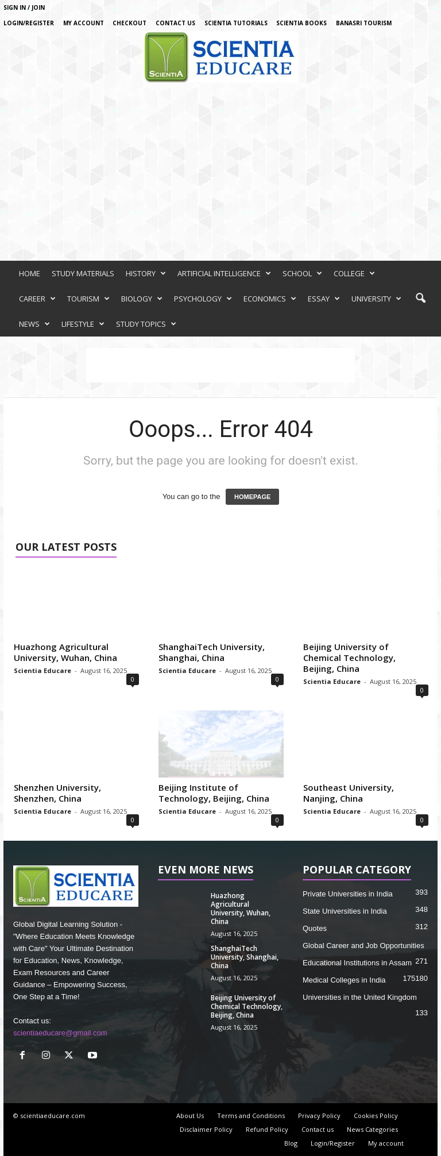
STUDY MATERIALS (83, 273)
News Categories (372, 1129)
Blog (290, 1143)
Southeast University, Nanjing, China (348, 793)
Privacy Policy (319, 1115)
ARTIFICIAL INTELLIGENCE (224, 273)
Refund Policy (267, 1129)
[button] (420, 298)
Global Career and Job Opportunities (363, 945)
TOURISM (88, 298)
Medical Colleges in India (344, 980)
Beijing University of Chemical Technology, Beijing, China (349, 657)
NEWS (34, 324)
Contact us (175, 23)
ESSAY (324, 298)
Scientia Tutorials (236, 23)
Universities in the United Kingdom (360, 997)
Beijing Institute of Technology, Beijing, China (213, 793)
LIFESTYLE (83, 324)
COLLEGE (354, 273)
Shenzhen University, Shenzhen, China (57, 793)
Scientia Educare (42, 670)
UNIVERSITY (376, 298)
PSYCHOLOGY (203, 298)
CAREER (37, 298)
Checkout (129, 23)
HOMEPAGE (252, 496)
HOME (29, 273)
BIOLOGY (142, 298)
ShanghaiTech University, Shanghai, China (211, 652)
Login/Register (28, 23)
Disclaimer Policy (206, 1129)
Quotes (315, 928)
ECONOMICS (269, 298)
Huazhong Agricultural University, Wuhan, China (65, 652)
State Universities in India (345, 911)
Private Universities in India (348, 894)
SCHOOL (302, 273)
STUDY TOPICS (146, 324)
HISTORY (146, 273)
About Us (190, 1115)
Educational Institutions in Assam (357, 962)
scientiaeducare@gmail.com (60, 1033)
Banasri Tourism (364, 23)
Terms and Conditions (251, 1115)
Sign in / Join (24, 7)
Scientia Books (301, 23)
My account (83, 23)
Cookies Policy (376, 1115)
